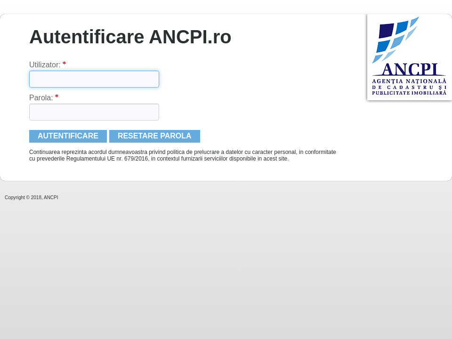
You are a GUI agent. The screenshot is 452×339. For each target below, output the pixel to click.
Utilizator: (47, 65)
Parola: (43, 98)
